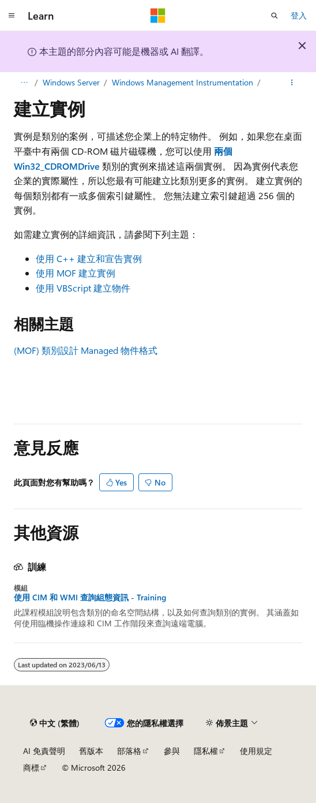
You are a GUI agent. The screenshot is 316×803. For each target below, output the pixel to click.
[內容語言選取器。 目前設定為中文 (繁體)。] (54, 723)
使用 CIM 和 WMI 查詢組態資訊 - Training (90, 597)
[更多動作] (292, 82)
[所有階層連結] (24, 82)
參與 (172, 750)
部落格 (129, 750)
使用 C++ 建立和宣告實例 (89, 258)
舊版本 (91, 750)
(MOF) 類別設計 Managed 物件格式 (85, 350)
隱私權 (206, 750)
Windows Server (71, 82)
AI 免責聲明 (44, 750)
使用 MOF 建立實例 (75, 273)
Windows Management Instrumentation (182, 82)
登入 (299, 15)
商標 (31, 767)
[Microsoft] (158, 15)
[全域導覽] (11, 15)
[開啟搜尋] (274, 15)
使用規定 (256, 750)
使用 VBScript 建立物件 (83, 288)
